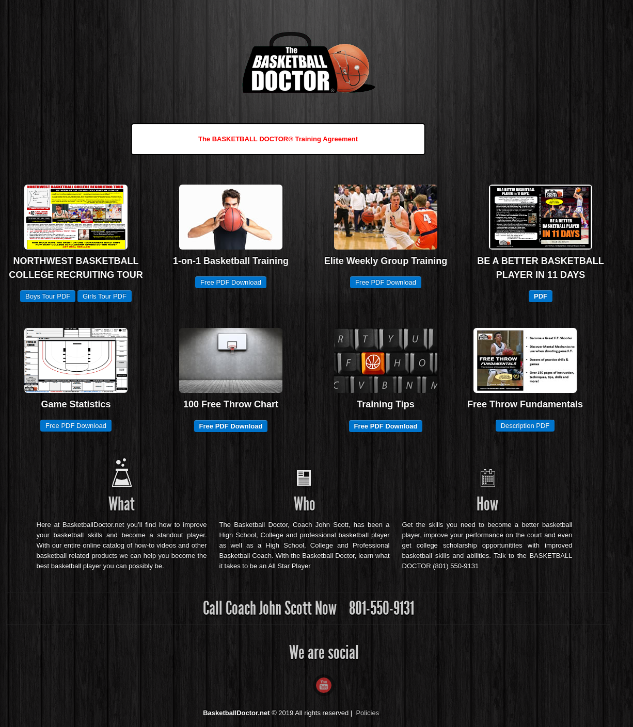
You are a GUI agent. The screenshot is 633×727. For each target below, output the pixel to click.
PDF (540, 296)
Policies (367, 713)
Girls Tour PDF (104, 296)
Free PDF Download (230, 282)
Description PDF (525, 425)
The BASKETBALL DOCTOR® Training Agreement (278, 139)
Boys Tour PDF (47, 296)
